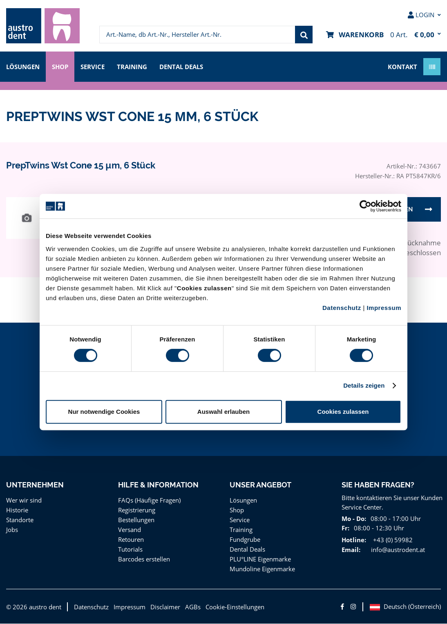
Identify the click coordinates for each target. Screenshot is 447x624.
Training (137, 66)
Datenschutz (341, 307)
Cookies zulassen (343, 411)
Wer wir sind (23, 500)
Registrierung (136, 510)
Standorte (19, 519)
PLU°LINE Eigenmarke (261, 559)
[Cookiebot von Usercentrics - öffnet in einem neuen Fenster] (365, 206)
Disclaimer (159, 607)
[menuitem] (43, 25)
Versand (129, 529)
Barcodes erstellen (143, 559)
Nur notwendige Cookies (104, 411)
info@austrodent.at (396, 549)
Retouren (130, 539)
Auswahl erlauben (223, 411)
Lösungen (23, 66)
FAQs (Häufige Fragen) (149, 500)
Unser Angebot (260, 485)
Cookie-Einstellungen (229, 607)
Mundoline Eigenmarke (261, 569)
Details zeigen (363, 385)
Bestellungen (136, 519)
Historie (16, 510)
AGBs (187, 607)
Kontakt (402, 66)
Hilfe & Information (158, 485)
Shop (62, 66)
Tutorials (129, 549)
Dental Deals (187, 66)
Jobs (12, 529)
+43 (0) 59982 (390, 539)
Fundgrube (244, 539)
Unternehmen (34, 485)
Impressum (384, 307)
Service (96, 66)
